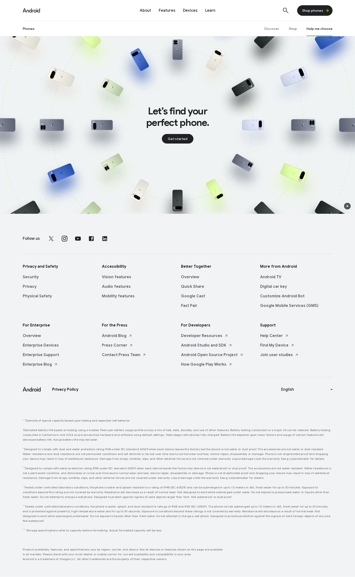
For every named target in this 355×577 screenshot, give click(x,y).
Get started (177, 139)
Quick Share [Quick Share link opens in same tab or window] (192, 286)
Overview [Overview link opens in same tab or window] (190, 277)
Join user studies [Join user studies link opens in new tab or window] (279, 355)
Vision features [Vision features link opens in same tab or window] (116, 277)
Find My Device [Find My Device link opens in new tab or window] (277, 345)
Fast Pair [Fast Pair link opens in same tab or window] (189, 305)
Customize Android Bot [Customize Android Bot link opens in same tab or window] (282, 296)
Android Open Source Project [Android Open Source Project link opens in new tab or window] (212, 355)
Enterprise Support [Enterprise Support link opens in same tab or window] (41, 355)
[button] (347, 206)
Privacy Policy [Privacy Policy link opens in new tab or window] (65, 389)
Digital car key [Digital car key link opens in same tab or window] (273, 286)
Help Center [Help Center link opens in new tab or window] (274, 335)
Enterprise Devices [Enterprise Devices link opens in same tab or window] (41, 345)
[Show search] (285, 10)
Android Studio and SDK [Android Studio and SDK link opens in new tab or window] (206, 345)
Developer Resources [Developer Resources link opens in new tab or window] (204, 335)
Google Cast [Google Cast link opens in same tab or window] (193, 296)
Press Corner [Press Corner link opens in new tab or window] (117, 345)
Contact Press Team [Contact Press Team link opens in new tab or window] (124, 355)
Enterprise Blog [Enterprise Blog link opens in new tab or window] (40, 364)
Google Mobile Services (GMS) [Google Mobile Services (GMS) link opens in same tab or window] (289, 305)
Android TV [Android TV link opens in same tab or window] (270, 277)
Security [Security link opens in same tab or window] (31, 277)
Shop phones (315, 10)
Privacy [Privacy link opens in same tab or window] (30, 286)
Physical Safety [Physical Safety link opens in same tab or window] (37, 296)
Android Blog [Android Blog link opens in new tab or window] (117, 335)
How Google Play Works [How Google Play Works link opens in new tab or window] (206, 364)
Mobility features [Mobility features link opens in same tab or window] (118, 296)
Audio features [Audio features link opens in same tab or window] (116, 286)
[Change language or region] (307, 389)
